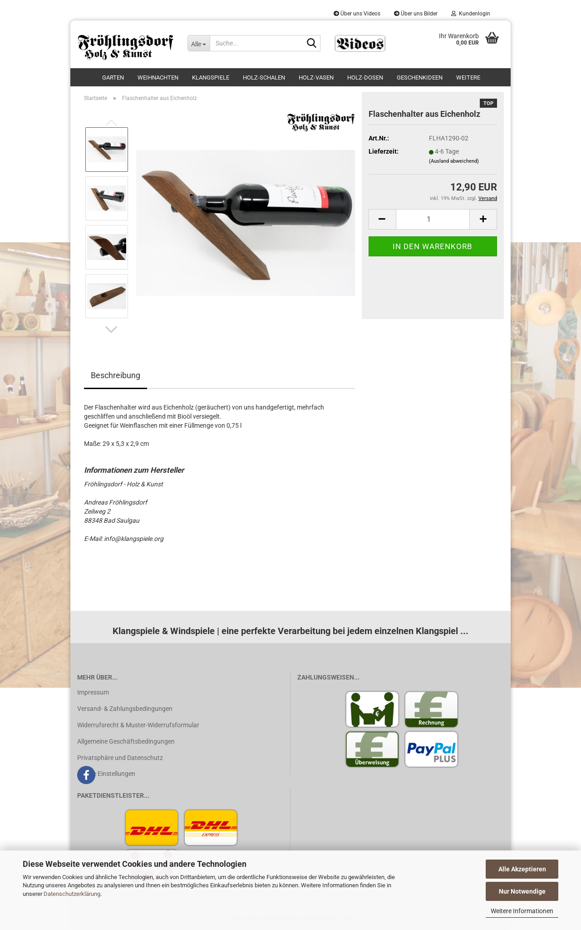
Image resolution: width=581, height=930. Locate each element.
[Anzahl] (433, 219)
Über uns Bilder (416, 13)
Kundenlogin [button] (470, 13)
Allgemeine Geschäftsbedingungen (126, 741)
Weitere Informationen (522, 911)
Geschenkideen (420, 77)
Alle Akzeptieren (522, 869)
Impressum (93, 692)
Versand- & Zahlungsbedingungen (124, 708)
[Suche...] (198, 43)
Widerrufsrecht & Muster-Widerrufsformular (138, 725)
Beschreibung (115, 375)
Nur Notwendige (522, 891)
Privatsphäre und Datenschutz (120, 757)
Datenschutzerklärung (72, 893)
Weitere (468, 77)
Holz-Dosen (365, 77)
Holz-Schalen (264, 77)
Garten (113, 77)
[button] (111, 329)
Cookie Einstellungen (106, 773)
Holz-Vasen (316, 77)
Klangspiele (210, 77)
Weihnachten (158, 77)
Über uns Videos (357, 13)
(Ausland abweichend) (454, 161)
